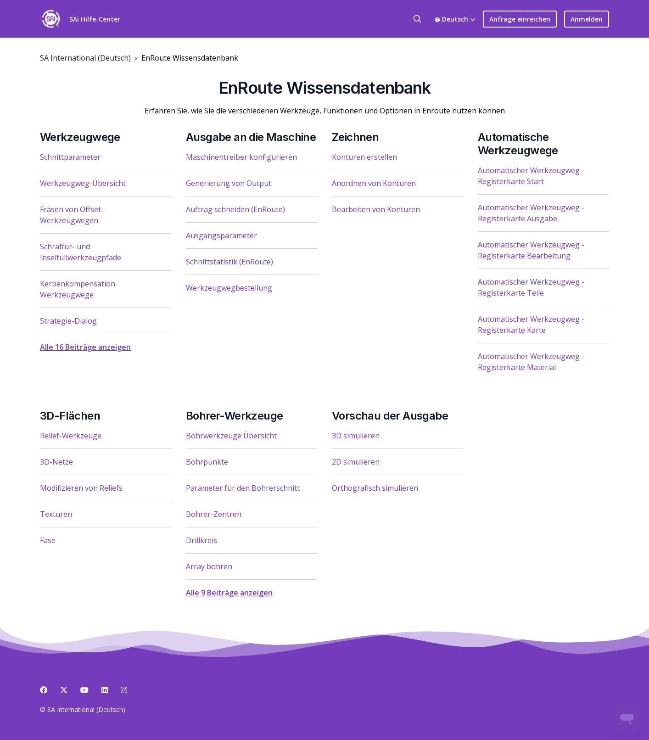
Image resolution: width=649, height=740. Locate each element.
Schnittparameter (70, 157)
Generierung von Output (228, 183)
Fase (48, 540)
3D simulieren (356, 436)
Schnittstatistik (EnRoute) (229, 262)
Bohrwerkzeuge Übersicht (231, 436)
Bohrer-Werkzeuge (234, 415)
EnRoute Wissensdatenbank (189, 58)
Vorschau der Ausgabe (390, 415)
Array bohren (209, 566)
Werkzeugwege (80, 137)
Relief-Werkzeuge (70, 436)
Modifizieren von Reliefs (81, 488)
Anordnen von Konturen (374, 183)
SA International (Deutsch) (85, 58)
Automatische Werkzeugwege (518, 143)
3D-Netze (56, 462)
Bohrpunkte (207, 462)
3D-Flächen (70, 415)
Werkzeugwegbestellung (229, 288)
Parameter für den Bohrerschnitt (243, 488)
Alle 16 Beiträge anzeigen (85, 347)
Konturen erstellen (364, 157)
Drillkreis (201, 540)
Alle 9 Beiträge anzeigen (229, 593)
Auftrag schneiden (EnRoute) (235, 209)
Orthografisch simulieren (375, 488)
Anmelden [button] (587, 19)
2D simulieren (356, 462)
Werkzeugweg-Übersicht (83, 183)
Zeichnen (355, 137)
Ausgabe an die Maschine (251, 137)
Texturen (56, 514)
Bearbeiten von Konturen (376, 209)
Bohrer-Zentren (213, 514)
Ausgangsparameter (221, 235)
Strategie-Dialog (68, 321)
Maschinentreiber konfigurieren (241, 157)
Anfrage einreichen (519, 19)
